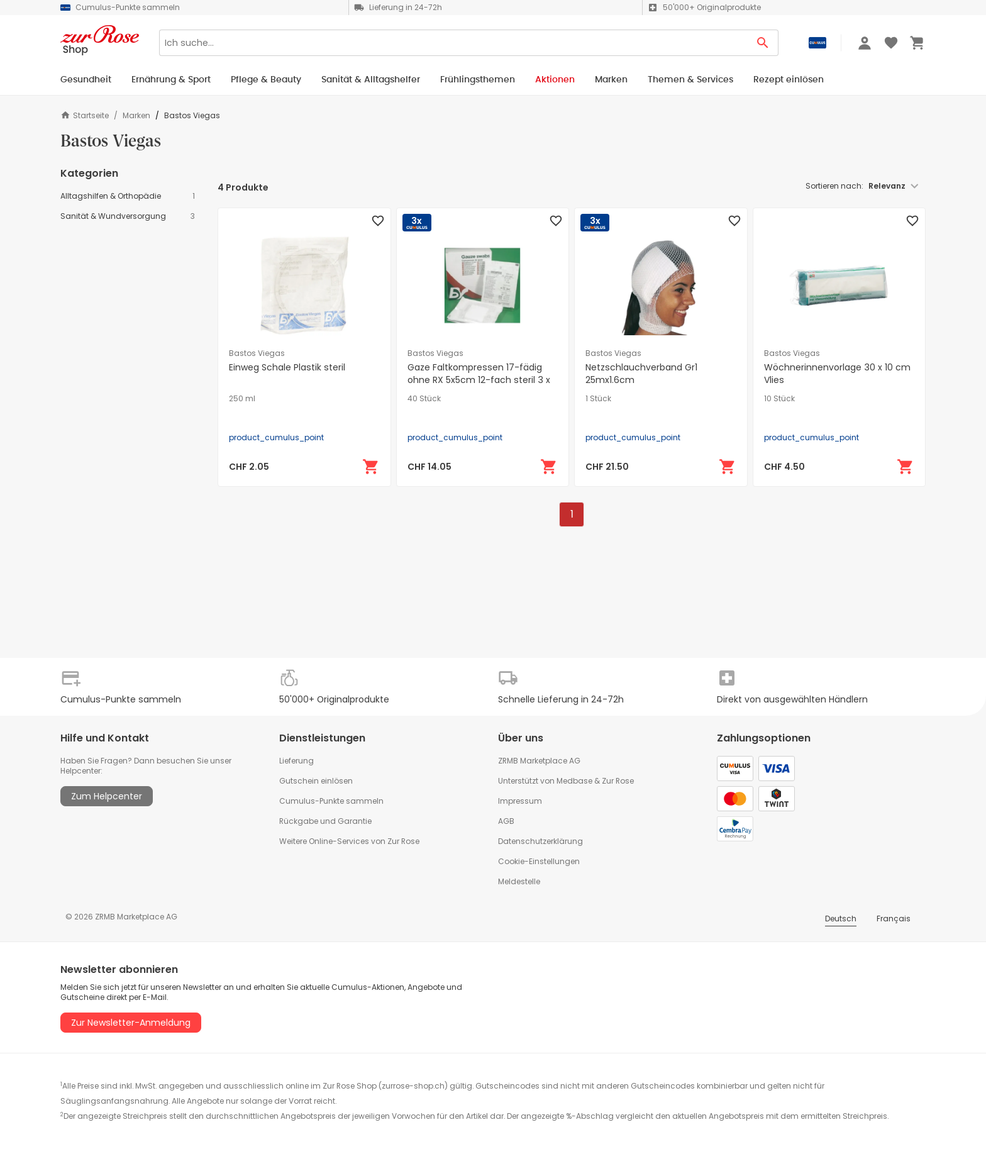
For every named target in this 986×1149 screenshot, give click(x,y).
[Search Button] (763, 43)
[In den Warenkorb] (371, 466)
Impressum (520, 801)
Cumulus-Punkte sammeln (331, 801)
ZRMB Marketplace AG (539, 760)
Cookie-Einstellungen (539, 861)
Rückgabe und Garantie (325, 821)
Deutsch (840, 918)
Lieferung (296, 760)
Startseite (84, 115)
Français (894, 918)
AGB (506, 821)
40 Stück (424, 399)
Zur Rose (618, 780)
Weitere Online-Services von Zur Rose (349, 841)
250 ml (242, 399)
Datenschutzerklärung (540, 841)
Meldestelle (519, 881)
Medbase (574, 780)
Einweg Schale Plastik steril (287, 367)
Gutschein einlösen (316, 780)
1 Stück (598, 399)
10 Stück (779, 399)
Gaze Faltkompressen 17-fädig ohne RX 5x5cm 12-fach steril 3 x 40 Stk (478, 380)
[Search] (453, 43)
